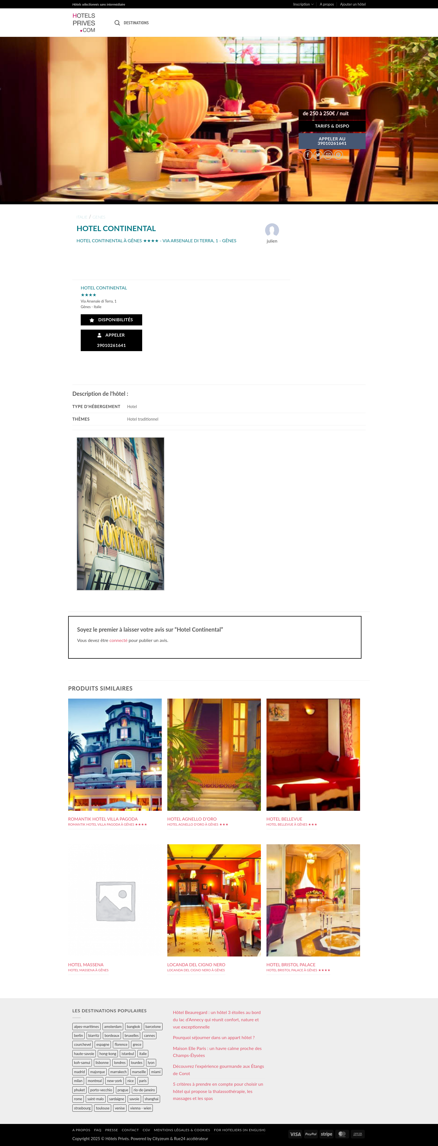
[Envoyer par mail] (328, 155)
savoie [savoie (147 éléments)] (134, 1099)
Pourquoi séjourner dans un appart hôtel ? (214, 1037)
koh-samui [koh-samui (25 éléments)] (82, 1062)
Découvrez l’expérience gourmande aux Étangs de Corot (218, 1069)
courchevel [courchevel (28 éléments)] (82, 1044)
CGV (146, 1130)
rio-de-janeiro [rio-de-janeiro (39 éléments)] (144, 1090)
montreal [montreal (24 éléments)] (95, 1080)
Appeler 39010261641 (111, 340)
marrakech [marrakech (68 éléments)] (118, 1072)
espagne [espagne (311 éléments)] (102, 1044)
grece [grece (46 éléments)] (137, 1044)
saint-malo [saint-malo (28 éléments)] (95, 1099)
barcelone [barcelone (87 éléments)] (153, 1026)
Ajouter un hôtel (353, 4)
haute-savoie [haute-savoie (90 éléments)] (84, 1053)
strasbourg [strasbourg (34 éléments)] (82, 1108)
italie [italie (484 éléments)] (143, 1053)
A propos (327, 4)
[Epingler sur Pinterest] (338, 155)
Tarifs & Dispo (332, 125)
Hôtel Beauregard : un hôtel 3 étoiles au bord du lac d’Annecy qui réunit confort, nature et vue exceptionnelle (217, 1019)
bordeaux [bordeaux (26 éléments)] (111, 1035)
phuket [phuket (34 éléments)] (79, 1090)
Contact (130, 1130)
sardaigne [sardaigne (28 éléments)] (116, 1099)
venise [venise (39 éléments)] (120, 1108)
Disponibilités (111, 319)
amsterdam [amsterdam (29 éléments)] (113, 1026)
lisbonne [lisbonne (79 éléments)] (102, 1062)
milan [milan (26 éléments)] (78, 1080)
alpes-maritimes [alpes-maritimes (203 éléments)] (86, 1026)
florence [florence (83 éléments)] (121, 1044)
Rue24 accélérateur (191, 1138)
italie (82, 217)
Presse (111, 1130)
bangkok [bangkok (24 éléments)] (133, 1026)
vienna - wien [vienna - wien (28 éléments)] (140, 1108)
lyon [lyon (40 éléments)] (151, 1062)
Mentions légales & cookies (182, 1130)
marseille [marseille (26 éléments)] (139, 1072)
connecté (119, 640)
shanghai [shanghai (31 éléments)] (151, 1099)
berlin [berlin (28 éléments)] (78, 1035)
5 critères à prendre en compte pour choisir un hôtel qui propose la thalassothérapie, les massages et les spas (218, 1091)
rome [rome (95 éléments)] (78, 1099)
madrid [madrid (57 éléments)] (79, 1072)
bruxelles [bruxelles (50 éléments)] (132, 1035)
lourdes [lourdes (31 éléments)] (136, 1062)
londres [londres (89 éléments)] (119, 1062)
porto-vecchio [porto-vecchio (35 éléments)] (101, 1090)
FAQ (97, 1130)
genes (98, 217)
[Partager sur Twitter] (318, 155)
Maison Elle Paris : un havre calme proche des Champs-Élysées (217, 1052)
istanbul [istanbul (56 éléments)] (128, 1053)
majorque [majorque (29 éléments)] (97, 1072)
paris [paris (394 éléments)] (143, 1080)
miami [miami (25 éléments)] (156, 1072)
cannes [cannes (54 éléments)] (149, 1035)
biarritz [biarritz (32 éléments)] (93, 1035)
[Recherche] (117, 23)
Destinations (136, 22)
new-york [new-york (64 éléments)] (114, 1080)
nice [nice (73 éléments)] (130, 1080)
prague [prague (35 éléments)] (123, 1090)
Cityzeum (161, 1138)
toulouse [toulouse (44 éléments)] (103, 1108)
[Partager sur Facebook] (308, 155)
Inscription (303, 4)
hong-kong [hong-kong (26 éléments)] (107, 1053)
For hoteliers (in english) (239, 1130)
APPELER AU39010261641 (332, 141)
